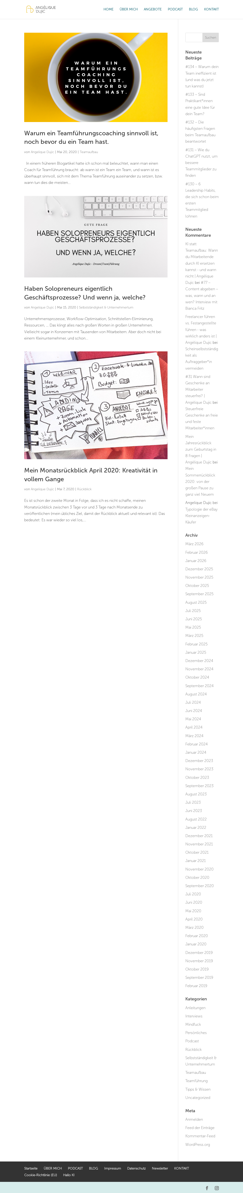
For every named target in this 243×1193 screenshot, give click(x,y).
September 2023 (199, 786)
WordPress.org (197, 1144)
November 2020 (199, 869)
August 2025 (196, 602)
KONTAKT (211, 9)
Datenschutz (136, 1168)
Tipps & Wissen (197, 1089)
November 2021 (199, 844)
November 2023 (199, 769)
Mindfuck (193, 1024)
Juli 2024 (193, 702)
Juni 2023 (193, 810)
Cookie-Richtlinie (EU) (40, 1175)
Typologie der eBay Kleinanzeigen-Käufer (201, 515)
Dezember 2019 (199, 952)
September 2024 (199, 686)
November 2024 (199, 669)
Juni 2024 (193, 710)
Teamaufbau (89, 152)
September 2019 (199, 977)
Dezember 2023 (199, 760)
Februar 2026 (196, 552)
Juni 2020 (193, 902)
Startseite (30, 1168)
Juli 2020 (193, 894)
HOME (108, 9)
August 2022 (196, 819)
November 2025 (199, 577)
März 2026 (194, 544)
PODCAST (175, 9)
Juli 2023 (193, 802)
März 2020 (194, 927)
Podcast (192, 1041)
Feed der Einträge (200, 1127)
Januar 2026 (195, 560)
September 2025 (199, 594)
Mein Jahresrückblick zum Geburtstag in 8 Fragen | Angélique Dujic (200, 449)
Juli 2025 (193, 610)
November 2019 (199, 961)
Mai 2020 (193, 911)
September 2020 (199, 886)
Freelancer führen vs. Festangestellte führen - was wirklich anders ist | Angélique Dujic (201, 329)
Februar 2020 (196, 936)
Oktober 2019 (197, 969)
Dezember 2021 (199, 836)
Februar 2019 (196, 986)
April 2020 (194, 919)
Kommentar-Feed (200, 1136)
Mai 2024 (193, 719)
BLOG (193, 9)
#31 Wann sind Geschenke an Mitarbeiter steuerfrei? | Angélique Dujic (198, 389)
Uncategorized (197, 1097)
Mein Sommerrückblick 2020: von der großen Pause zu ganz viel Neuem (200, 481)
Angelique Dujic (42, 152)
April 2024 (193, 727)
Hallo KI (69, 1175)
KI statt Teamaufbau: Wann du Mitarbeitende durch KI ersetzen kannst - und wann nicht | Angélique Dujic (201, 263)
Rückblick (84, 489)
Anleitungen (195, 1008)
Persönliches (196, 1032)
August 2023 (196, 794)
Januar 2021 (195, 860)
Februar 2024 (196, 744)
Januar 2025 (195, 652)
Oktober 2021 (197, 852)
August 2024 (196, 694)
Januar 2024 (195, 752)
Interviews (193, 1016)
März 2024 (194, 736)
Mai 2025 (193, 627)
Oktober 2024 (197, 677)
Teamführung (196, 1081)
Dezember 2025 (199, 569)
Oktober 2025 (197, 585)
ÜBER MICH (129, 9)
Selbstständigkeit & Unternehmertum (106, 307)
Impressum (112, 1168)
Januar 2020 (195, 944)
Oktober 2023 (197, 777)
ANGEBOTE (153, 9)
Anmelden (194, 1119)
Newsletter (160, 1168)
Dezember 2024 (199, 660)
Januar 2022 (195, 827)
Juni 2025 (193, 619)
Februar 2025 (196, 644)
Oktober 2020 (197, 877)
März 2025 (194, 635)
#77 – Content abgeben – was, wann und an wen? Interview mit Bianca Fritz (201, 295)
